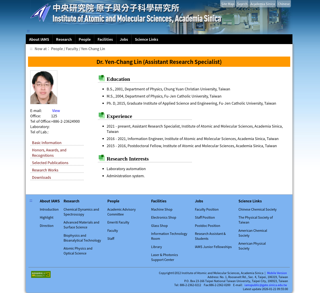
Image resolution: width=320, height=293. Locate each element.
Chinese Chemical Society (257, 209)
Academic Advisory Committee (121, 212)
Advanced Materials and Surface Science (81, 225)
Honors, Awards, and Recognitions (49, 152)
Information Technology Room (169, 236)
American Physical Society (252, 246)
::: (215, 3)
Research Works (45, 170)
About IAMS (39, 39)
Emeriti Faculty (118, 222)
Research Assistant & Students (210, 236)
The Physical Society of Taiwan (255, 220)
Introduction (49, 209)
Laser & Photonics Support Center (164, 257)
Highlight (46, 217)
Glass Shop (159, 225)
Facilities (105, 39)
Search (242, 3)
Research (64, 39)
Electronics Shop (163, 217)
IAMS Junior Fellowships (213, 246)
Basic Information (47, 142)
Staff (110, 238)
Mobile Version (277, 273)
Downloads (41, 177)
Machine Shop (161, 209)
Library (156, 246)
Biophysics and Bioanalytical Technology (82, 238)
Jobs (124, 39)
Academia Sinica (262, 3)
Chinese (284, 3)
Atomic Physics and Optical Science (78, 251)
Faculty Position (207, 209)
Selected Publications (50, 162)
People (85, 39)
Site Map (227, 3)
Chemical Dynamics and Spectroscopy (81, 212)
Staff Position (205, 217)
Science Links (146, 39)
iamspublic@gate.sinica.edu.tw (265, 285)
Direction (47, 225)
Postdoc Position (207, 225)
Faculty (112, 230)
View (56, 110)
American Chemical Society (252, 233)
